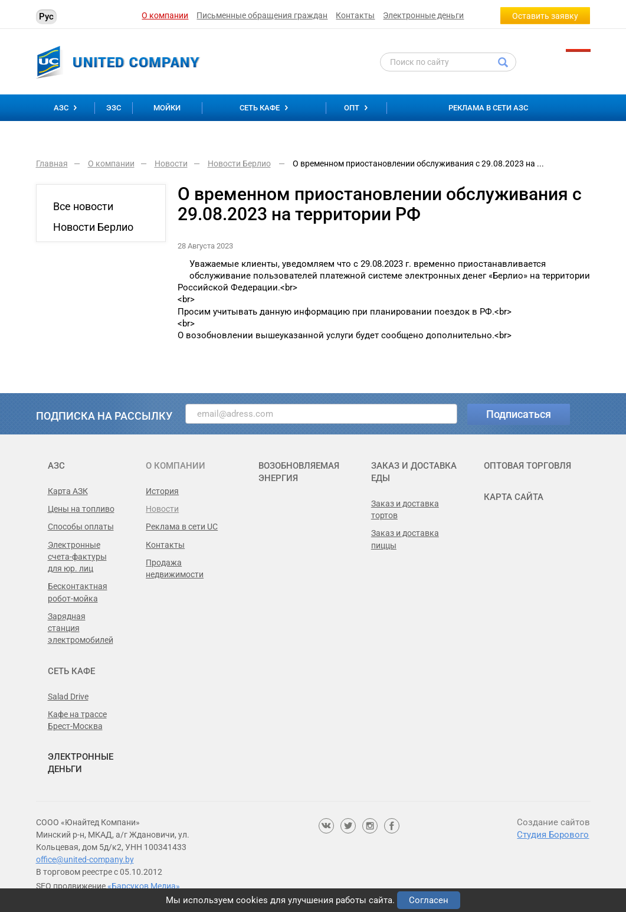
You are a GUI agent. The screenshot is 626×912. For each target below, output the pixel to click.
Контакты (355, 15)
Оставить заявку (545, 16)
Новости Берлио (93, 227)
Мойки (167, 107)
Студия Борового (553, 834)
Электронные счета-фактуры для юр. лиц (77, 557)
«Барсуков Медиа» (143, 886)
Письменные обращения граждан (261, 15)
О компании (165, 15)
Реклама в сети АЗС (488, 107)
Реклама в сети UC (182, 526)
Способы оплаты (81, 526)
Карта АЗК (68, 491)
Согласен (428, 900)
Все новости (83, 206)
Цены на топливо (81, 509)
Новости (162, 509)
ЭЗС (113, 107)
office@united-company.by (85, 859)
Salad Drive (68, 696)
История (162, 491)
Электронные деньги (423, 15)
